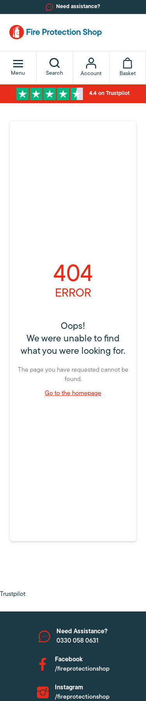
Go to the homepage (73, 393)
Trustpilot (12, 594)
